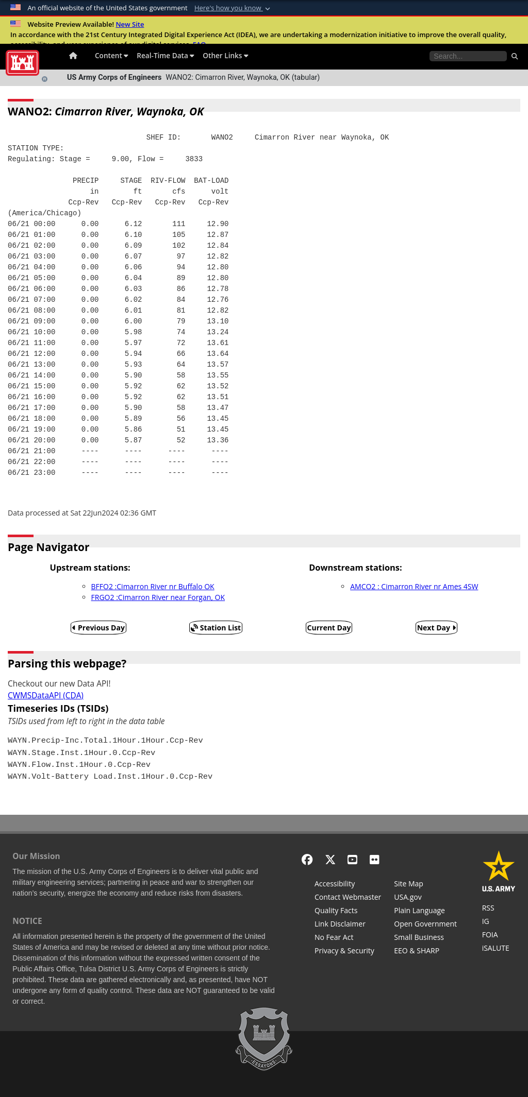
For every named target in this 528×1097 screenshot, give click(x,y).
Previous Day (98, 627)
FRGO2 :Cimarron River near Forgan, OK (158, 597)
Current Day (329, 627)
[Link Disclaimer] (348, 925)
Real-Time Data (165, 55)
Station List (216, 627)
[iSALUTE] (499, 949)
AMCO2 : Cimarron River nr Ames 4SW (414, 586)
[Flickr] (375, 859)
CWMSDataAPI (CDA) (46, 695)
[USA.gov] (425, 898)
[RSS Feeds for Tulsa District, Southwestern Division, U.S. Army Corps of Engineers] (499, 909)
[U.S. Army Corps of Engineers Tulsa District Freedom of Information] (499, 935)
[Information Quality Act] (348, 911)
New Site (130, 24)
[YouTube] (352, 859)
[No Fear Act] (348, 938)
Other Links (226, 55)
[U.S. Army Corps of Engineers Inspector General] (499, 922)
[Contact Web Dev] (348, 898)
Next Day (436, 627)
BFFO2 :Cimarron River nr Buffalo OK (152, 586)
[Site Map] (425, 885)
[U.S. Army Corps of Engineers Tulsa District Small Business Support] (425, 938)
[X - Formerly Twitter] (330, 859)
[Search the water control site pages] (468, 56)
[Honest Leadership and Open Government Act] (425, 925)
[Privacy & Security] (348, 951)
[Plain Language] (425, 911)
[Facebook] (307, 859)
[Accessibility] (348, 885)
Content (111, 55)
